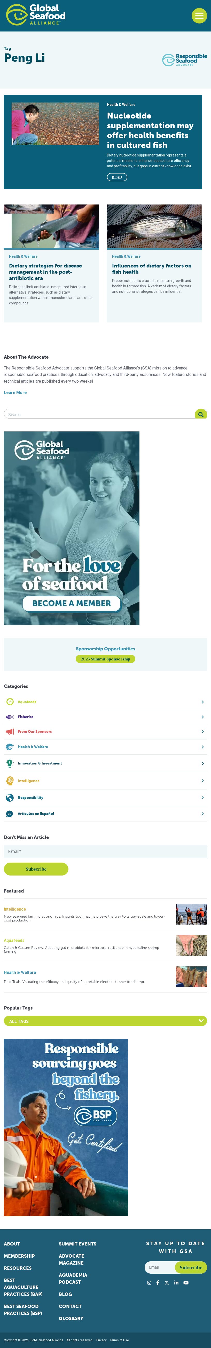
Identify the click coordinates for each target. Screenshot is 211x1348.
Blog (65, 1294)
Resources (18, 1268)
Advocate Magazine (71, 1259)
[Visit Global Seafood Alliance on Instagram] (149, 1283)
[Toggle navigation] (199, 15)
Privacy (101, 1340)
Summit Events (77, 1244)
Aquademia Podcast (73, 1278)
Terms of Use (119, 1340)
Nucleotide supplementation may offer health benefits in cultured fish (150, 130)
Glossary (71, 1318)
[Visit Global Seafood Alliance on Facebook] (158, 1283)
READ (117, 177)
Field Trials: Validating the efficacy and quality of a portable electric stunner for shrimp (74, 982)
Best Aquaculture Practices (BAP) (23, 1287)
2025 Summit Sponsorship (105, 659)
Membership (19, 1256)
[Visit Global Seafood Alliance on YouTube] (186, 1283)
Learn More (15, 392)
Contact (70, 1306)
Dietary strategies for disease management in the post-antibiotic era (45, 272)
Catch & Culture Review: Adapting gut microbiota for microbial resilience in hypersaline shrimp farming (81, 950)
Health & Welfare (20, 972)
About (12, 1244)
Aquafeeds (14, 940)
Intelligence (15, 909)
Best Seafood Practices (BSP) (23, 1310)
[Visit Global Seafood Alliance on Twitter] (167, 1283)
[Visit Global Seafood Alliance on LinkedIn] (176, 1283)
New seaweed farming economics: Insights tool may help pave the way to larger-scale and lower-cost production (84, 919)
